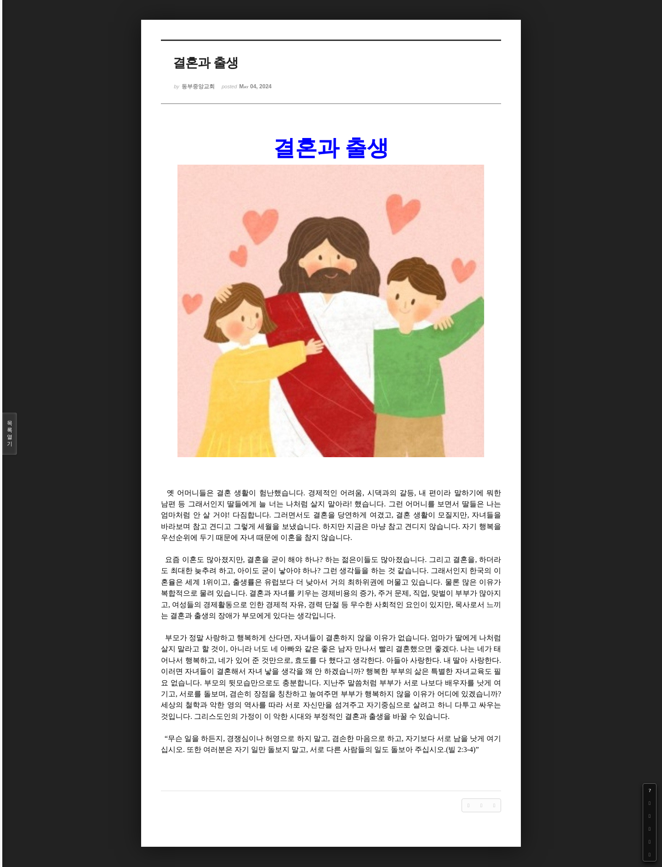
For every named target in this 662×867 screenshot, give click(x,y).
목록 (9, 434)
